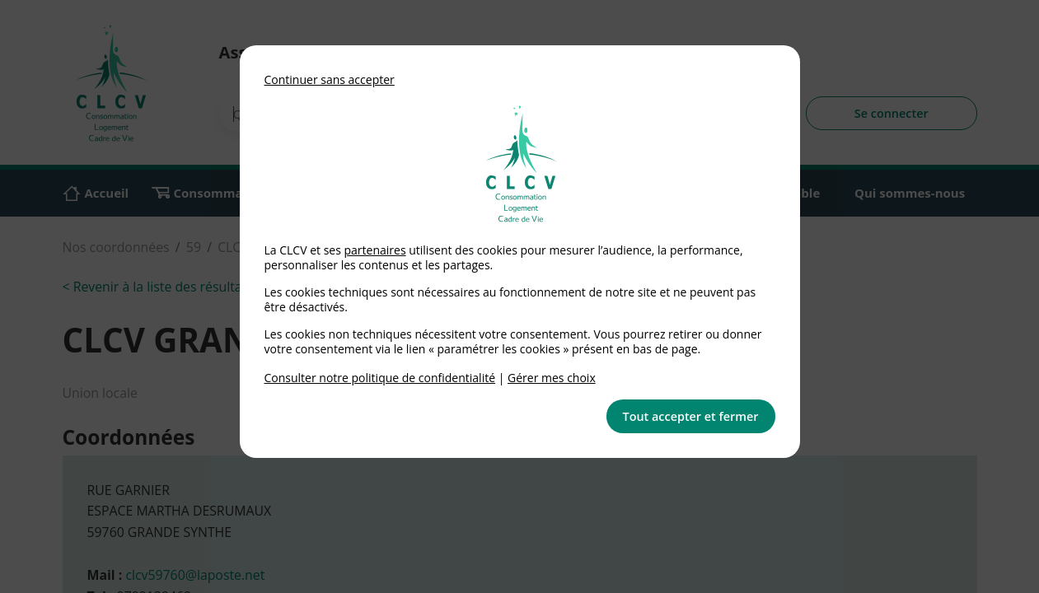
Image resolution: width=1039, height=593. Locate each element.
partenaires (374, 250)
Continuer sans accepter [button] (329, 79)
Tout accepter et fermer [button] (691, 416)
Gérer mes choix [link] (552, 377)
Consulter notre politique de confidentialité (380, 377)
